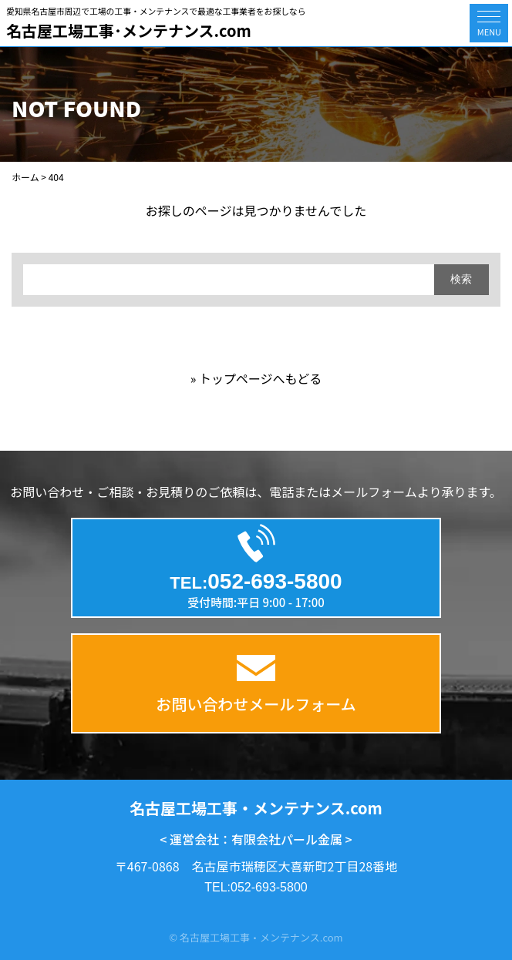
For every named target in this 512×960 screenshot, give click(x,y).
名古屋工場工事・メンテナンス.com (256, 808)
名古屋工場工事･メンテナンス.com (128, 30)
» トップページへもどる (256, 378)
